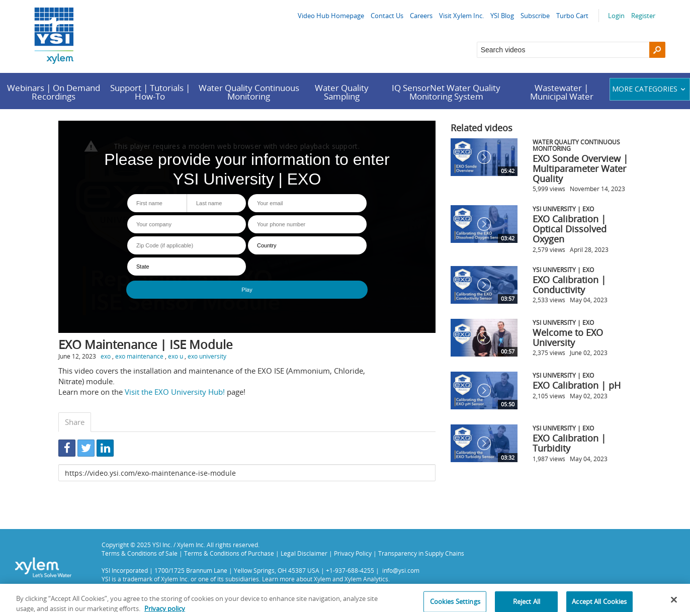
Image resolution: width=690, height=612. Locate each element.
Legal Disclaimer (304, 553)
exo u (175, 356)
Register (643, 15)
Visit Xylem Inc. (461, 15)
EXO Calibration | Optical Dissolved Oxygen (570, 229)
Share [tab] (74, 422)
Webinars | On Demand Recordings (53, 92)
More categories (650, 89)
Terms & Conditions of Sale (140, 553)
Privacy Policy (353, 553)
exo (106, 356)
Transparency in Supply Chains (421, 553)
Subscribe (535, 15)
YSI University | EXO (563, 209)
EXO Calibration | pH (577, 385)
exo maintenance (139, 356)
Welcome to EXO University (568, 337)
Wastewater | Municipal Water (561, 92)
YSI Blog (502, 15)
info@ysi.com (400, 570)
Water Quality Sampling (342, 92)
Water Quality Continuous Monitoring (249, 92)
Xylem (322, 579)
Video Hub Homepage (331, 15)
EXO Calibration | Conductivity (569, 285)
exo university (207, 356)
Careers (421, 15)
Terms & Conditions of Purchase (229, 553)
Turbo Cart (572, 15)
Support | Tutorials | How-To (150, 92)
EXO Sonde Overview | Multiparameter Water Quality (580, 168)
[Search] (657, 50)
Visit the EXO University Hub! (175, 392)
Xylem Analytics (366, 579)
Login (616, 15)
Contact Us (387, 15)
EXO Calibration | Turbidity (569, 443)
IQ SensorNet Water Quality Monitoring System (446, 92)
